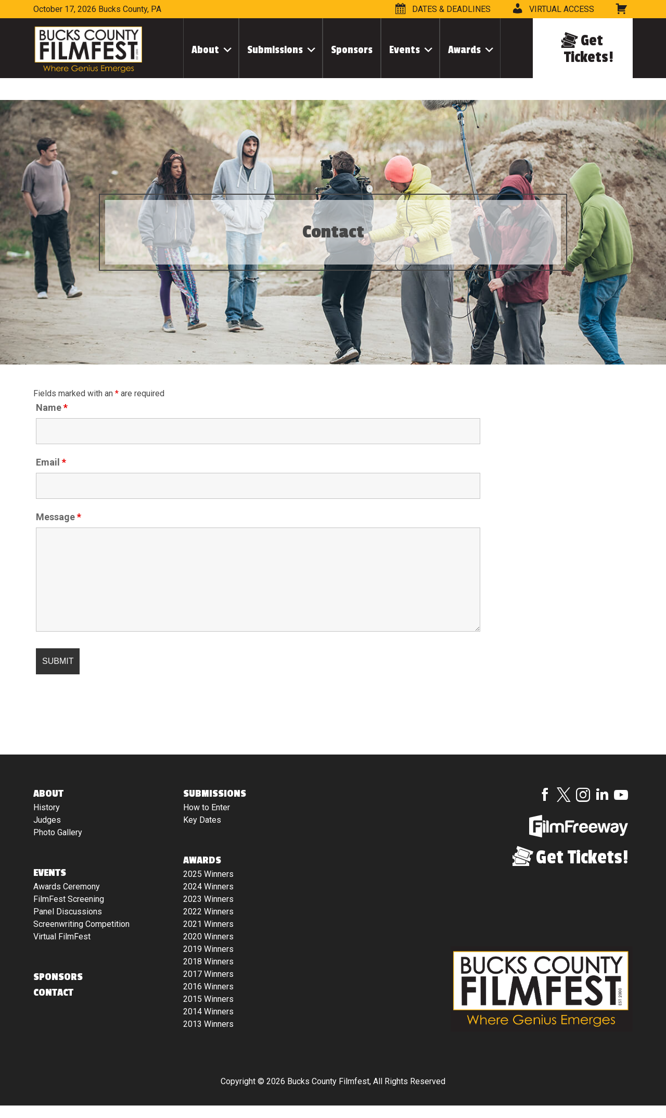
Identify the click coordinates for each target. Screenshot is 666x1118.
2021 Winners (208, 924)
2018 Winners (208, 961)
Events (404, 49)
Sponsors (352, 49)
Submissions (275, 49)
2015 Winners (208, 999)
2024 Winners (208, 886)
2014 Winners (208, 1011)
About (205, 49)
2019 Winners (208, 949)
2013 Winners (208, 1024)
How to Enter (206, 807)
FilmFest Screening (68, 899)
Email (51, 462)
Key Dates (202, 820)
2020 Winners (208, 936)
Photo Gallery (57, 832)
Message (58, 517)
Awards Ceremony (66, 886)
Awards (464, 49)
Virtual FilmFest (62, 936)
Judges (47, 820)
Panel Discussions (67, 911)
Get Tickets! (588, 49)
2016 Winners (208, 986)
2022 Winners (208, 911)
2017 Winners (208, 974)
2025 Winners (208, 874)
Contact (53, 992)
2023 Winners (208, 899)
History (46, 807)
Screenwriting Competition (81, 924)
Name (52, 408)
